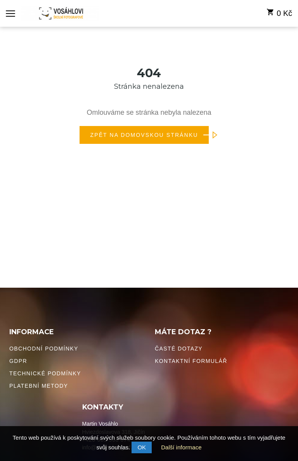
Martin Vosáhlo (100, 424)
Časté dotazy (179, 348)
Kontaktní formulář (191, 361)
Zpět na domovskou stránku (149, 135)
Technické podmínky (45, 373)
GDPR (18, 361)
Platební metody (38, 386)
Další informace (181, 447)
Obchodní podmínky (43, 348)
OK (141, 447)
